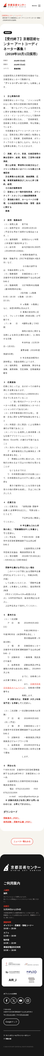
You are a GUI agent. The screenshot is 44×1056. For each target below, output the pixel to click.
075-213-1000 (10, 1015)
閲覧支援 (8, 1038)
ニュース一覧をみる (22, 841)
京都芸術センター (15, 5)
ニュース (18, 15)
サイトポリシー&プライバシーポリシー (18, 1035)
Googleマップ (11, 1022)
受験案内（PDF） (11, 818)
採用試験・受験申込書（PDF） (18, 822)
